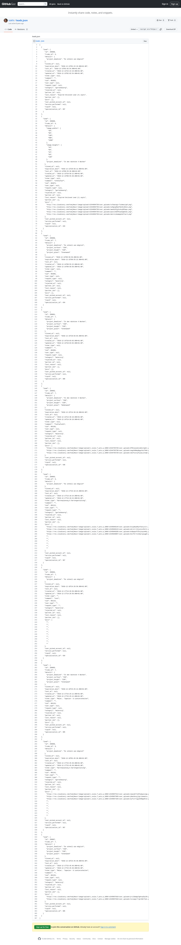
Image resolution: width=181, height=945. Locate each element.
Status (79, 939)
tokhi (11, 20)
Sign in (165, 4)
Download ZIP (171, 29)
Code (8, 29)
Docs (94, 939)
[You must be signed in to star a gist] (161, 20)
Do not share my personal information (130, 939)
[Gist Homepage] (9, 4)
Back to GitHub (63, 4)
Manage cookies (110, 939)
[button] (161, 29)
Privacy (65, 939)
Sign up (174, 4)
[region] (90, 482)
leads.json (22, 20)
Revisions (21, 29)
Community (87, 939)
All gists (52, 4)
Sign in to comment (108, 927)
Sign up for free (42, 927)
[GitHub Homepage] (39, 938)
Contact (100, 939)
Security (72, 939)
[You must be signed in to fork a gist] (172, 20)
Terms (59, 939)
